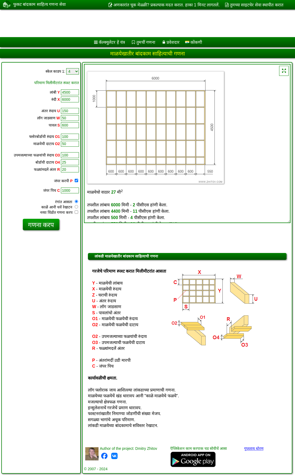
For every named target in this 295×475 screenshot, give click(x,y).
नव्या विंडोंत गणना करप (59, 212)
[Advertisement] (142, 23)
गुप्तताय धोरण (253, 448)
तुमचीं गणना (145, 42)
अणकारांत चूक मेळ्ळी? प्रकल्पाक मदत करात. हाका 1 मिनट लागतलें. (166, 5)
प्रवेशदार (173, 42)
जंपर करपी (66, 181)
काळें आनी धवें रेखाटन (59, 207)
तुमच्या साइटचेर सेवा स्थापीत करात (256, 5)
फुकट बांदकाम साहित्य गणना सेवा (39, 4)
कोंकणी (193, 42)
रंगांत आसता (66, 202)
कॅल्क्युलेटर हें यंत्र (112, 42)
